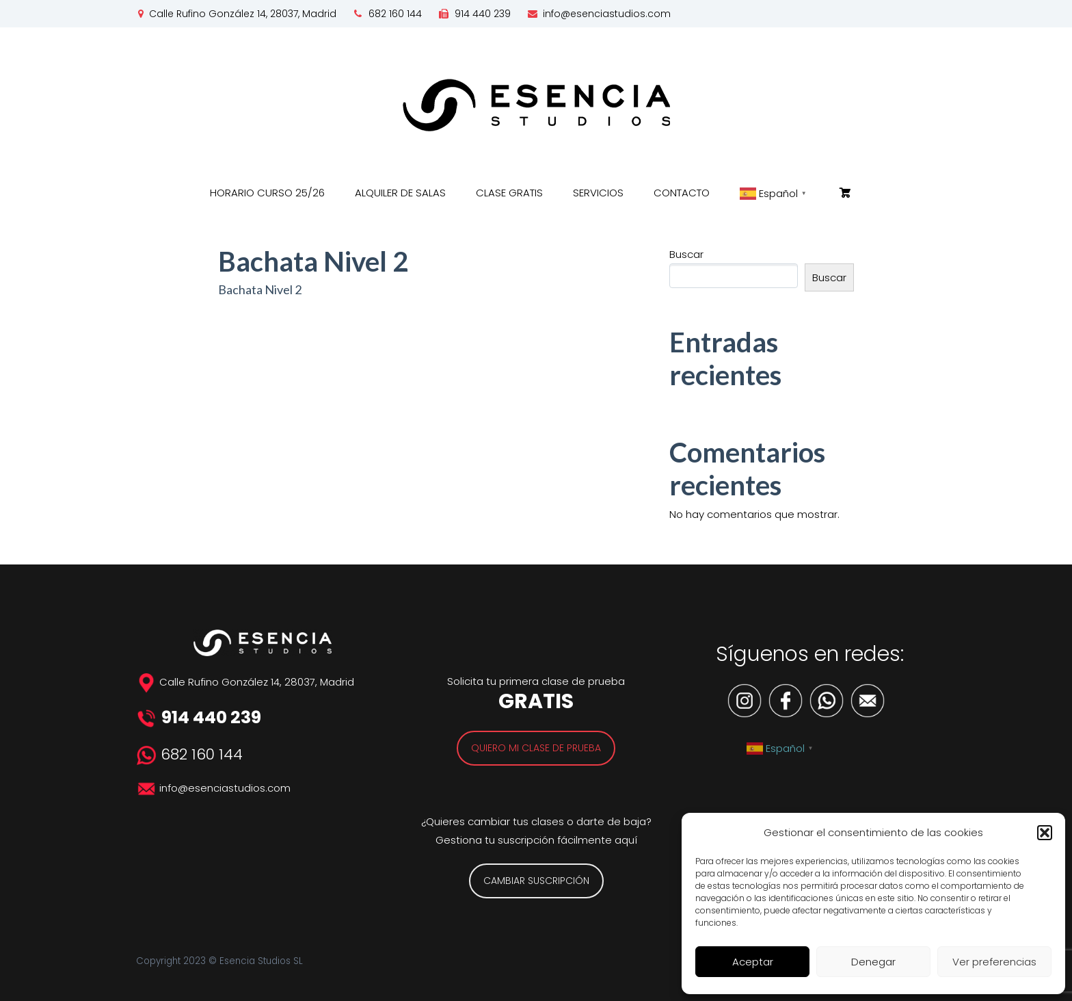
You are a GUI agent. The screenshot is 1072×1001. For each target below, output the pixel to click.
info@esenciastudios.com (607, 14)
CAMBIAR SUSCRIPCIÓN (536, 880)
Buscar (686, 254)
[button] (1044, 833)
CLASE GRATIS (509, 192)
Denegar (873, 961)
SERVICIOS (598, 192)
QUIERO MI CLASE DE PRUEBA (536, 748)
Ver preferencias (994, 961)
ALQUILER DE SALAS (400, 192)
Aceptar (752, 961)
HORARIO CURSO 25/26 (267, 192)
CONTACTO (682, 192)
